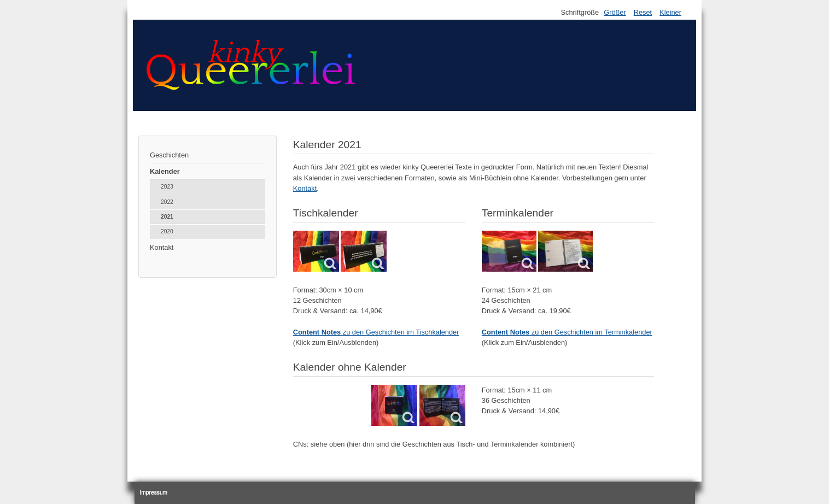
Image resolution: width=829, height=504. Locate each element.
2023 (167, 187)
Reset (643, 12)
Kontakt (161, 247)
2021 (167, 217)
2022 (167, 202)
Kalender (165, 171)
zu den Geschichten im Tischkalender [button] (376, 332)
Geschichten (169, 155)
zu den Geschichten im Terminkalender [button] (567, 332)
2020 (167, 231)
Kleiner (670, 12)
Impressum (154, 492)
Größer (615, 12)
